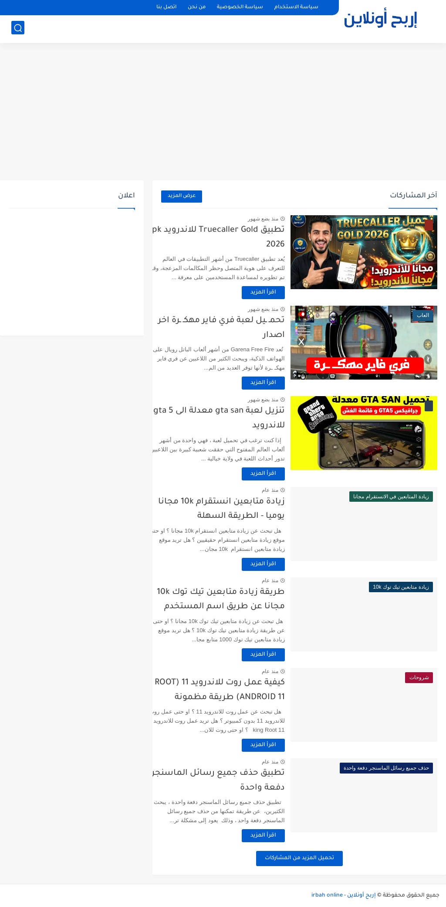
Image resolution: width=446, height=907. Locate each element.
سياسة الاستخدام (296, 7)
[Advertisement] (223, 113)
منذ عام (285, 490)
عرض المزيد (182, 196)
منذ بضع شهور (278, 219)
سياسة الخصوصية (240, 7)
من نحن (197, 7)
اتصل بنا (166, 7)
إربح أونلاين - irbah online (343, 896)
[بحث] (17, 29)
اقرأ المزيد (278, 293)
